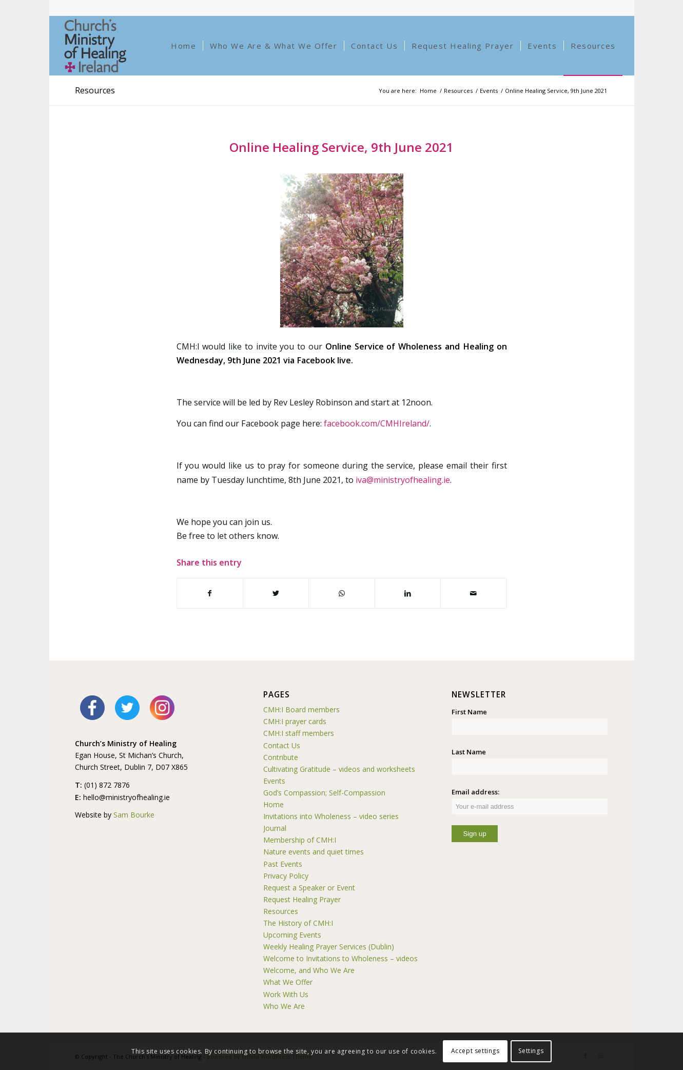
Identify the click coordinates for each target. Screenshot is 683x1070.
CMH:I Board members (301, 709)
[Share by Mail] (473, 593)
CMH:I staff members (298, 733)
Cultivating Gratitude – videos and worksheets (339, 769)
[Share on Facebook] (210, 593)
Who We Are (284, 1006)
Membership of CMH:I (299, 840)
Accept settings (475, 1050)
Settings (530, 1050)
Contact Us (281, 745)
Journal (274, 828)
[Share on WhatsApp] (341, 593)
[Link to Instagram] (614, 7)
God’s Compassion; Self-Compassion (324, 792)
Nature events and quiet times (313, 852)
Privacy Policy (285, 876)
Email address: (530, 801)
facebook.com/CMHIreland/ (377, 423)
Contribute (280, 757)
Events (274, 781)
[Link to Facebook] (599, 7)
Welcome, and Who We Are (309, 970)
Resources (95, 90)
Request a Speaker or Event (309, 887)
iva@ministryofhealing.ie (403, 479)
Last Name (469, 751)
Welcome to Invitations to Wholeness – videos (340, 958)
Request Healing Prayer (302, 899)
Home (273, 804)
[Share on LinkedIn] (407, 593)
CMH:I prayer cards (294, 721)
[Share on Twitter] (275, 593)
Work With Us (285, 994)
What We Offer (288, 982)
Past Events (282, 864)
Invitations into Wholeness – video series (331, 816)
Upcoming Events (292, 935)
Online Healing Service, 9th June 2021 (341, 147)
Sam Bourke (133, 815)
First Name (469, 711)
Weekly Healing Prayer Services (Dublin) (328, 946)
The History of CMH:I (298, 923)
